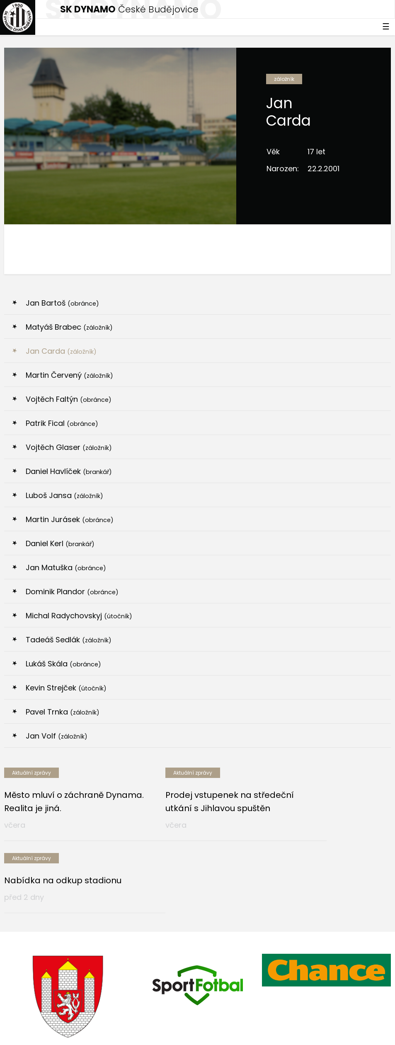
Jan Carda (61, 351)
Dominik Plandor (72, 591)
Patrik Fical (62, 423)
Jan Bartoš (62, 303)
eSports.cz (164, 1015)
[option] (68, 938)
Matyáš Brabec (69, 327)
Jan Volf (56, 736)
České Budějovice (129, 9)
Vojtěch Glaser (69, 447)
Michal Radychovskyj (79, 615)
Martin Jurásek (70, 519)
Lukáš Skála (63, 664)
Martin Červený (69, 375)
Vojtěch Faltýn (68, 399)
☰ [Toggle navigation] (386, 26)
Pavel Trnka (62, 712)
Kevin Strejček (66, 688)
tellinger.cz (375, 1015)
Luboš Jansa (64, 495)
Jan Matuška (66, 567)
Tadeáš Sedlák (68, 639)
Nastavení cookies (30, 1032)
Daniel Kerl (60, 543)
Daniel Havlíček (69, 471)
